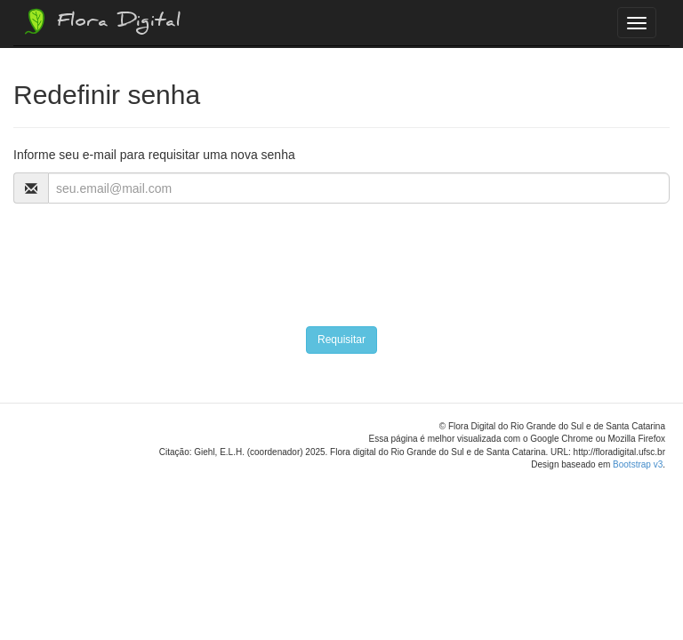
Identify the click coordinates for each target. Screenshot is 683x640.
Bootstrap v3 (638, 464)
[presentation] (148, 256)
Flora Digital (101, 21)
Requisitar (341, 339)
